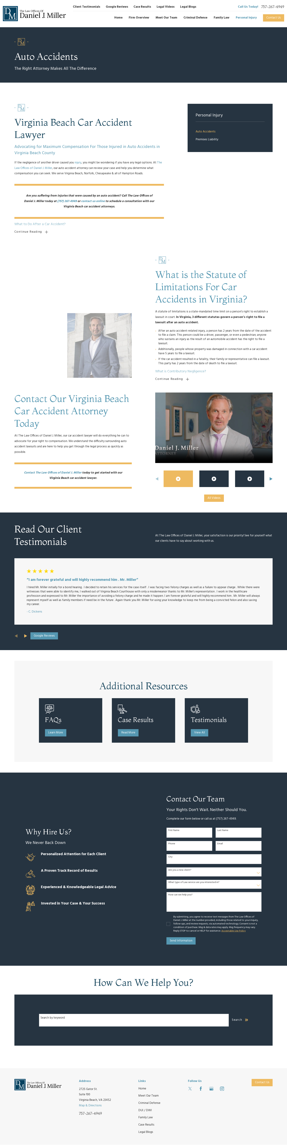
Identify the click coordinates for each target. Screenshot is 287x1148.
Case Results (142, 6)
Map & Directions (90, 1105)
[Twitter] (190, 1088)
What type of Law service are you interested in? (195, 882)
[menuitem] (230, 132)
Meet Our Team (148, 1095)
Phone (172, 843)
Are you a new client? (181, 870)
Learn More (58, 732)
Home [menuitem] (118, 17)
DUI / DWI (145, 1110)
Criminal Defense (149, 1103)
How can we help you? (181, 894)
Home (142, 1088)
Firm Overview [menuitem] (139, 17)
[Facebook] (201, 1088)
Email (221, 843)
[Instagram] (222, 1088)
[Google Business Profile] (211, 1088)
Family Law (145, 1117)
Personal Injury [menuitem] (246, 17)
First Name (175, 830)
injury (78, 162)
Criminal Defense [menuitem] (195, 17)
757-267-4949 (272, 7)
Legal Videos (166, 6)
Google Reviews (117, 6)
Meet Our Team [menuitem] (166, 17)
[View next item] (25, 635)
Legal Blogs (188, 6)
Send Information (182, 940)
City (171, 857)
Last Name (224, 830)
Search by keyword (53, 1017)
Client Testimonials (86, 6)
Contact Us (273, 17)
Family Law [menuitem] (221, 17)
